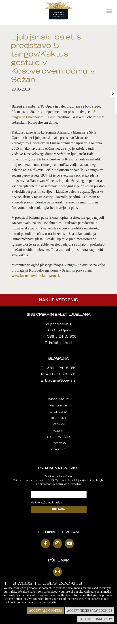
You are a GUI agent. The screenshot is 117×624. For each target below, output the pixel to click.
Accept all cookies (45, 610)
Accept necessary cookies (89, 610)
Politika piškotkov (95, 619)
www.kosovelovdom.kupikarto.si (35, 276)
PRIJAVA (58, 509)
